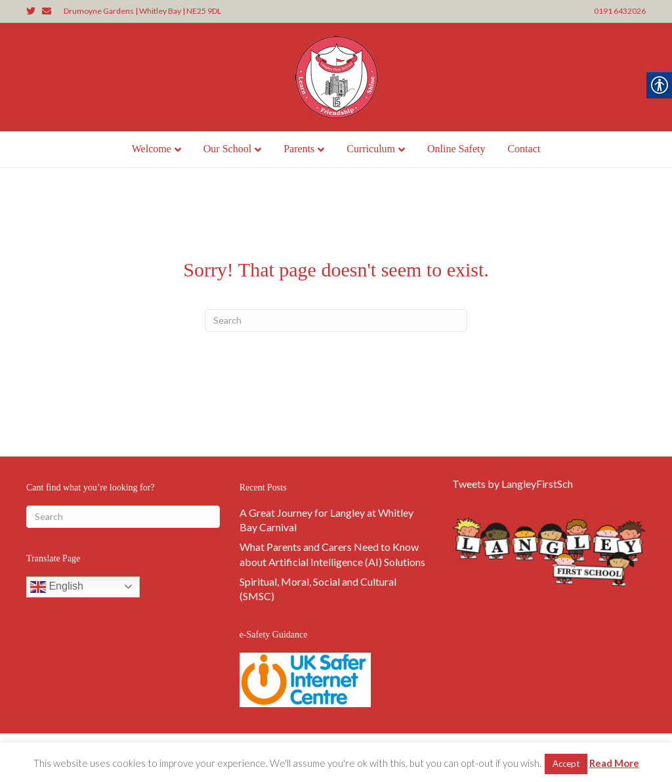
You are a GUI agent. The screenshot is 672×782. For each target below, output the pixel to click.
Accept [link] (566, 763)
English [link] (56, 587)
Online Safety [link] (456, 148)
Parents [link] (299, 148)
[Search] (336, 320)
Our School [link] (227, 148)
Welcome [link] (151, 148)
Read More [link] (614, 763)
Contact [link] (523, 148)
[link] (34, 10)
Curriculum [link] (370, 148)
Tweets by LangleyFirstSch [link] (512, 483)
